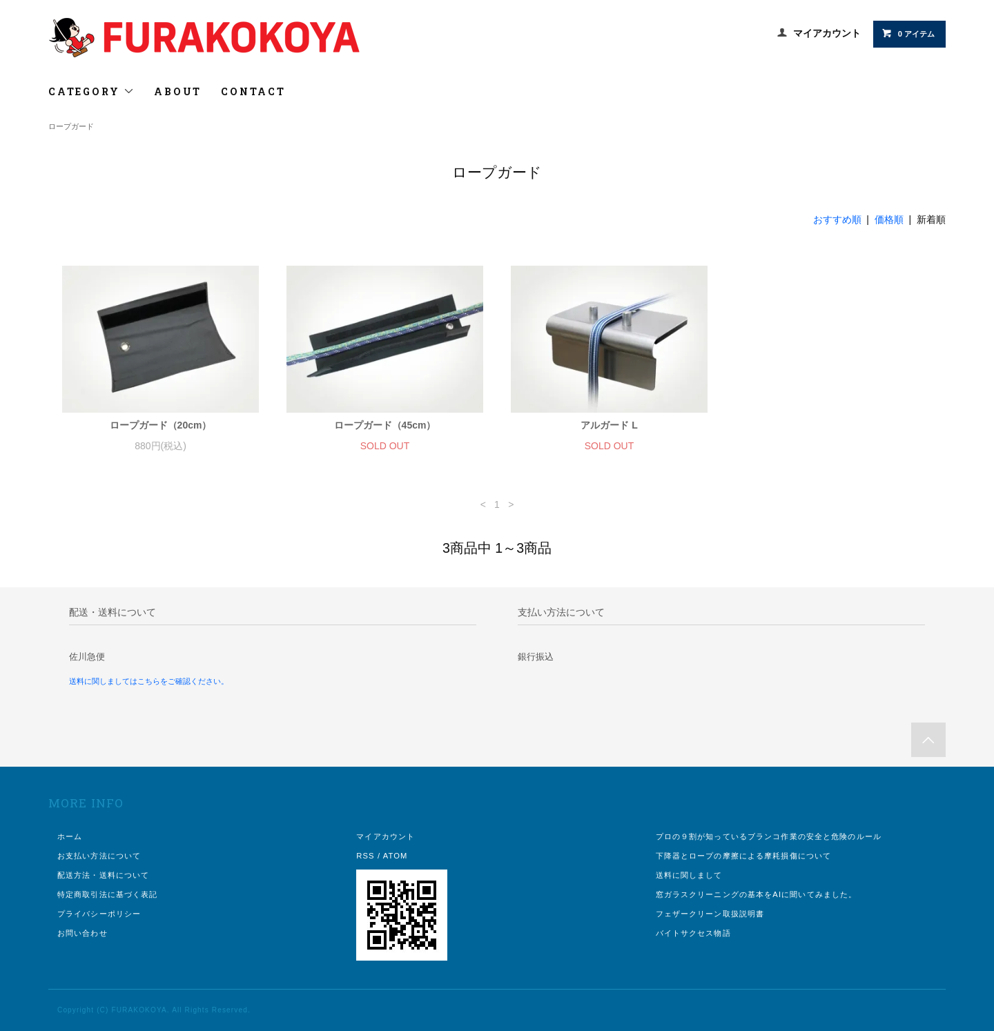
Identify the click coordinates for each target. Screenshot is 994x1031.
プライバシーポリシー (99, 914)
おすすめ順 (837, 219)
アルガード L (609, 425)
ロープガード (71, 126)
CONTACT (253, 91)
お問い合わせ (82, 933)
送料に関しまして (689, 875)
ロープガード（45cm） (385, 425)
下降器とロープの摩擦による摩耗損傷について (744, 856)
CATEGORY (91, 91)
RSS (365, 856)
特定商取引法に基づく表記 (107, 894)
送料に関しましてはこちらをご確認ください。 (148, 681)
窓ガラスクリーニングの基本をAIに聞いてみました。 (756, 894)
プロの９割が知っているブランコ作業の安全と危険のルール (768, 836)
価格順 (889, 219)
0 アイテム (908, 33)
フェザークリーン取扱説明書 (710, 914)
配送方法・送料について (103, 875)
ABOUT (178, 91)
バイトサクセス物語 (693, 933)
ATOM (395, 856)
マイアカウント (827, 33)
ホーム (69, 836)
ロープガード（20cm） (161, 425)
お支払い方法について (99, 856)
